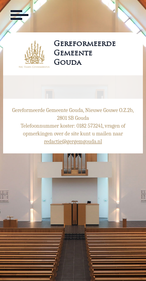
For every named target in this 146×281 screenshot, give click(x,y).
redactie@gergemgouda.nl (73, 141)
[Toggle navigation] (19, 15)
